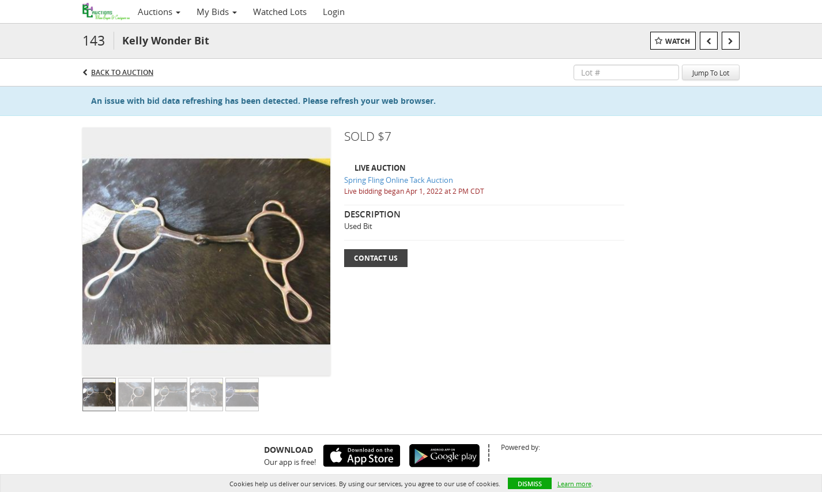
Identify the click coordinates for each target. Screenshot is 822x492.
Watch (677, 41)
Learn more (574, 483)
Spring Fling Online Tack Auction (398, 180)
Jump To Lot (710, 72)
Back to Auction (122, 72)
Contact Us (376, 258)
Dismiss (530, 483)
